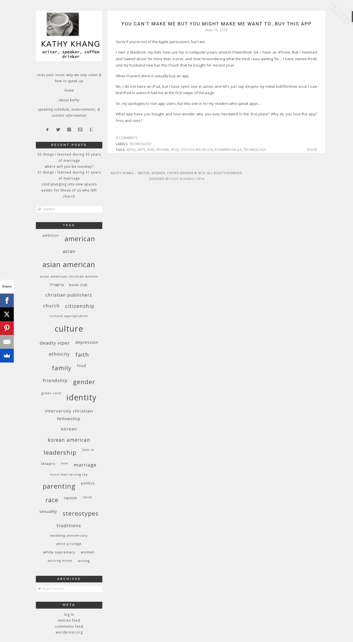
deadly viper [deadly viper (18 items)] (55, 343)
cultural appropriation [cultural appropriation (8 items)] (69, 316)
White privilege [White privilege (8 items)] (69, 544)
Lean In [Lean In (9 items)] (88, 449)
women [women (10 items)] (88, 552)
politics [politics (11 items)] (88, 483)
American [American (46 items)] (80, 238)
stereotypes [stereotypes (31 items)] (80, 513)
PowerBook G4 (228, 149)
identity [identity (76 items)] (81, 397)
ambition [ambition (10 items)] (50, 235)
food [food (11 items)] (81, 365)
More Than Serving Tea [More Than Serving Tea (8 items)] (69, 474)
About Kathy (69, 100)
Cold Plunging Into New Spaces (69, 184)
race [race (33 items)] (52, 500)
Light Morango (183, 179)
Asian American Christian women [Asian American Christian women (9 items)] (69, 276)
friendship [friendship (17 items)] (55, 380)
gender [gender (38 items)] (84, 381)
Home (69, 90)
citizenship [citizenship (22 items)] (80, 305)
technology (140, 144)
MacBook (204, 149)
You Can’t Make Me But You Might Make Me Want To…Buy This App (216, 23)
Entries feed (69, 620)
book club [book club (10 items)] (78, 285)
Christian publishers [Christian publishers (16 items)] (69, 295)
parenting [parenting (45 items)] (59, 486)
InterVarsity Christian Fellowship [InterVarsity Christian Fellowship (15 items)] (69, 414)
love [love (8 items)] (64, 463)
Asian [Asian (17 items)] (69, 251)
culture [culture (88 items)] (69, 328)
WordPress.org (69, 632)
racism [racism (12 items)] (70, 497)
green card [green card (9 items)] (51, 393)
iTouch (187, 149)
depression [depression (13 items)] (86, 342)
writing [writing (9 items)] (84, 561)
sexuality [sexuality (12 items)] (48, 511)
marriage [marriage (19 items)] (85, 465)
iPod (175, 149)
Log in (69, 614)
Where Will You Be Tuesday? (69, 166)
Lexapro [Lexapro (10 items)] (48, 463)
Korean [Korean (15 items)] (69, 428)
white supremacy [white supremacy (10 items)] (59, 552)
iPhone (163, 149)
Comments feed (69, 626)
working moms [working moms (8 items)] (60, 561)
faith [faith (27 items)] (82, 354)
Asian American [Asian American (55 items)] (68, 264)
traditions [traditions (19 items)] (69, 525)
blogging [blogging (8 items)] (57, 284)
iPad (151, 149)
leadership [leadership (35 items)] (60, 452)
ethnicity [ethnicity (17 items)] (59, 354)
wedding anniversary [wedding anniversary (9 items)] (69, 535)
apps (142, 149)
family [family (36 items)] (61, 368)
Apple (131, 149)
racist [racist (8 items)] (87, 497)
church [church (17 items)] (51, 305)
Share (312, 150)
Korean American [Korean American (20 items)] (69, 439)
